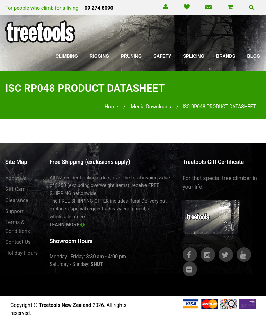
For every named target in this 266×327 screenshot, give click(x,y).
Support (14, 211)
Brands (226, 56)
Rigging (99, 56)
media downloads (151, 106)
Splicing (193, 56)
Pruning (131, 56)
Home (111, 106)
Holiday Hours (21, 253)
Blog (253, 56)
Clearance (16, 200)
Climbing (67, 56)
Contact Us (18, 242)
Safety (162, 56)
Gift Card (15, 189)
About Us (15, 178)
